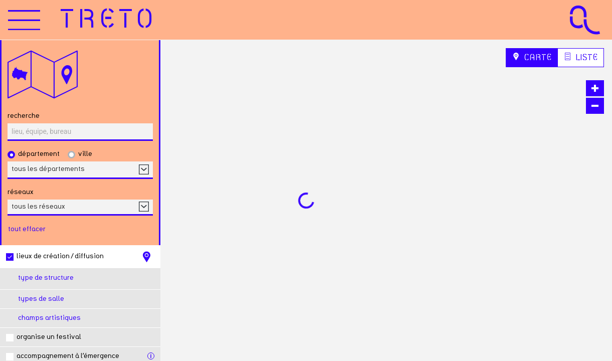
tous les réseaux (38, 206)
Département (39, 153)
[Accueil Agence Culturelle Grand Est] (585, 20)
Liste (580, 57)
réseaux (21, 192)
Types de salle (41, 298)
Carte (531, 57)
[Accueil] (108, 20)
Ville (85, 153)
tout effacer (27, 229)
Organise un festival (49, 336)
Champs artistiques (49, 317)
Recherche (24, 115)
